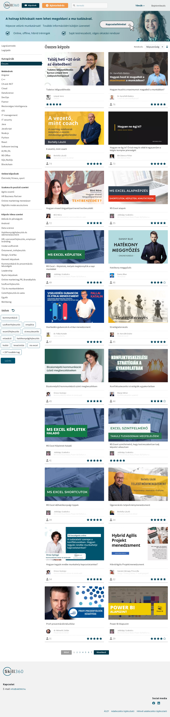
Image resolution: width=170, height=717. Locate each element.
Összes (4, 63)
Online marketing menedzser (16, 200)
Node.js (5, 133)
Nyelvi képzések (9, 275)
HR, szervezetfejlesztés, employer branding (18, 240)
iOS (3, 110)
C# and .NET (7, 83)
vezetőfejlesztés (11, 331)
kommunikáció (10, 317)
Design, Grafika (8, 254)
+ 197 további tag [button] (11, 352)
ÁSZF (106, 711)
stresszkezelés (31, 331)
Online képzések (10, 173)
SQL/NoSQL (7, 159)
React (4, 142)
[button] (140, 5)
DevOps (5, 97)
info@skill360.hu (18, 689)
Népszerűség (154, 46)
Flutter (5, 101)
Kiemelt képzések (10, 259)
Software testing (9, 146)
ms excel (33, 345)
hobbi (5, 345)
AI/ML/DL (6, 150)
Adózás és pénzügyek (12, 218)
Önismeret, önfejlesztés (13, 250)
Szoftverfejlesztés (10, 284)
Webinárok (7, 71)
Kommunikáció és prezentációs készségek (16, 264)
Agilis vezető (7, 191)
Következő (101, 652)
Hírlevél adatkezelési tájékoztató (152, 711)
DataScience (7, 92)
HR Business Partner (11, 196)
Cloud (4, 88)
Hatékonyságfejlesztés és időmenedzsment (14, 233)
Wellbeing (6, 301)
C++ (3, 79)
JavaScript (6, 128)
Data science (7, 227)
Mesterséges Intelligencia (14, 106)
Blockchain (6, 164)
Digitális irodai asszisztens (14, 205)
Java (3, 124)
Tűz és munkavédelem (12, 288)
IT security (6, 119)
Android (5, 223)
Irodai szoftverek (9, 245)
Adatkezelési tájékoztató (122, 711)
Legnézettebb (8, 45)
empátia (30, 324)
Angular (5, 75)
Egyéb (4, 297)
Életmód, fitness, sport (13, 178)
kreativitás (19, 345)
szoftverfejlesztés (11, 324)
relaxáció (7, 338)
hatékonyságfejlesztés (28, 338)
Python (5, 137)
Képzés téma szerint (12, 214)
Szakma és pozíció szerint (15, 187)
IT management (9, 115)
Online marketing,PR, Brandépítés (18, 279)
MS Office (5, 155)
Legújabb (6, 50)
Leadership (6, 270)
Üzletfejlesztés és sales (13, 292)
